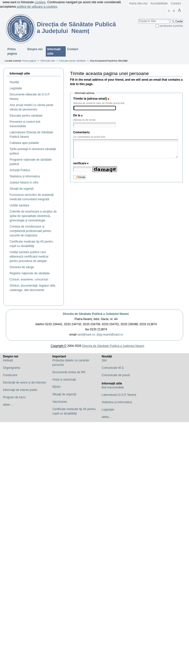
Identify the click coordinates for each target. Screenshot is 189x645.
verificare (79, 163)
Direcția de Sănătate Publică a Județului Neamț (95, 314)
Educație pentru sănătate (72, 60)
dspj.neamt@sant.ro (109, 334)
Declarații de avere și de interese (24, 382)
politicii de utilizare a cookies (37, 6)
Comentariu (81, 132)
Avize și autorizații (64, 379)
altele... (106, 417)
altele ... (8, 404)
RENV (56, 387)
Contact (176, 3)
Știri (104, 360)
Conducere (10, 375)
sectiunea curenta (171, 26)
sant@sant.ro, (86, 334)
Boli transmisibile (113, 387)
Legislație (108, 409)
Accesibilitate (159, 3)
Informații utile (54, 51)
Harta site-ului (138, 3)
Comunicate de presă (116, 375)
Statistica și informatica (117, 402)
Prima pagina (12, 51)
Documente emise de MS (69, 372)
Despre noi (35, 49)
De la (76, 115)
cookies (40, 2)
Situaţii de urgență (64, 394)
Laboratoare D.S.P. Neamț (119, 395)
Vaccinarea (59, 401)
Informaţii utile (20, 73)
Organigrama (11, 367)
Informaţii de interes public (20, 390)
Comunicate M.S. (113, 367)
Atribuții (8, 360)
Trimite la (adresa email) (90, 98)
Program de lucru (14, 397)
